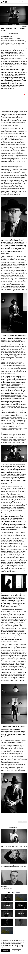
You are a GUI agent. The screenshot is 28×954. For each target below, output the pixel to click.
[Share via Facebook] (19, 822)
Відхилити (16, 950)
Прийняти (5, 950)
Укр (20, 1)
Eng (23, 1)
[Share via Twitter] (22, 822)
